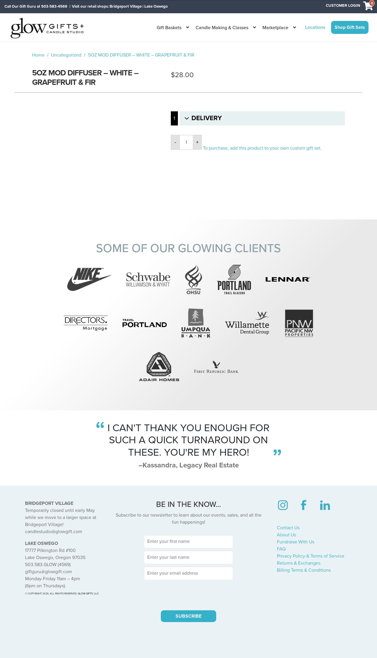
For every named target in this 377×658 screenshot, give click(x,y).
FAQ (281, 549)
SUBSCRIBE (188, 616)
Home (38, 55)
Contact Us (288, 528)
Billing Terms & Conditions (304, 570)
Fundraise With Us (295, 542)
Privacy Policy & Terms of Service (310, 556)
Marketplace (275, 28)
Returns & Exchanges (298, 563)
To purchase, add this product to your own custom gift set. (262, 148)
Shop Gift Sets (350, 27)
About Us (286, 535)
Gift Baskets (169, 28)
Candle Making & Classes (222, 28)
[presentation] (188, 594)
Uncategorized (66, 55)
